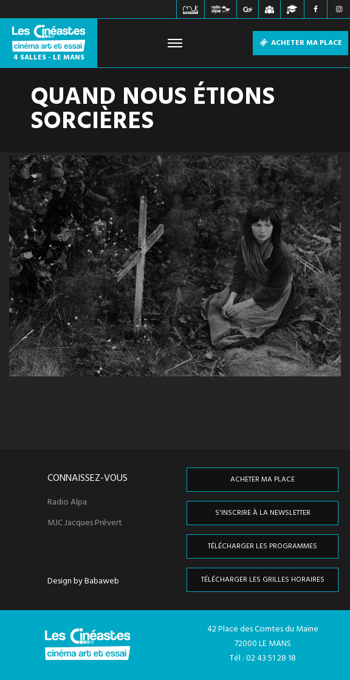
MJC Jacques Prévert (84, 523)
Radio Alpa (67, 502)
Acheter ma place (300, 43)
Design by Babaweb (83, 581)
